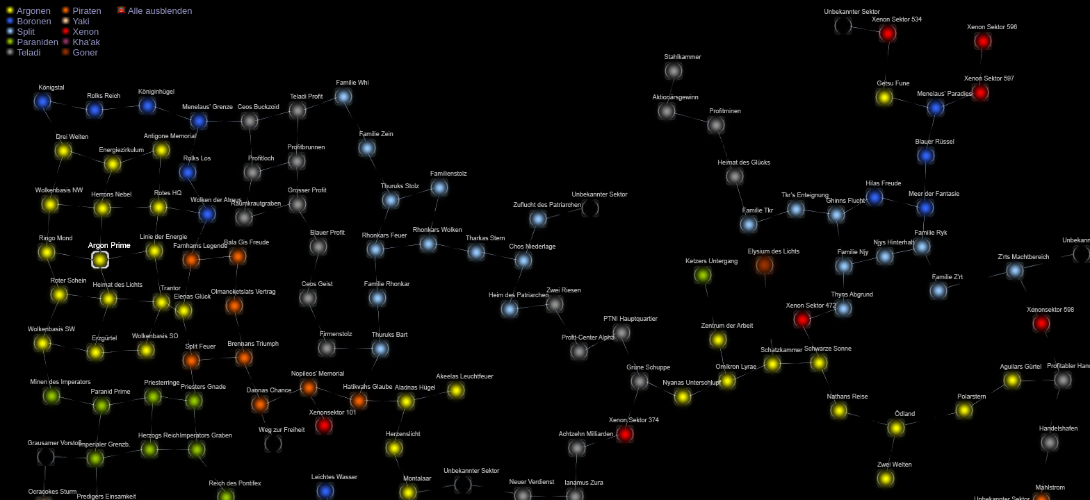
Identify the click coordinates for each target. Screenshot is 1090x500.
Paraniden (32, 42)
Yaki (75, 21)
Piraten (81, 11)
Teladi (23, 52)
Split (20, 31)
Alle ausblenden (154, 11)
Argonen (28, 11)
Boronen (28, 21)
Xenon (80, 31)
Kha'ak (80, 42)
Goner (79, 52)
